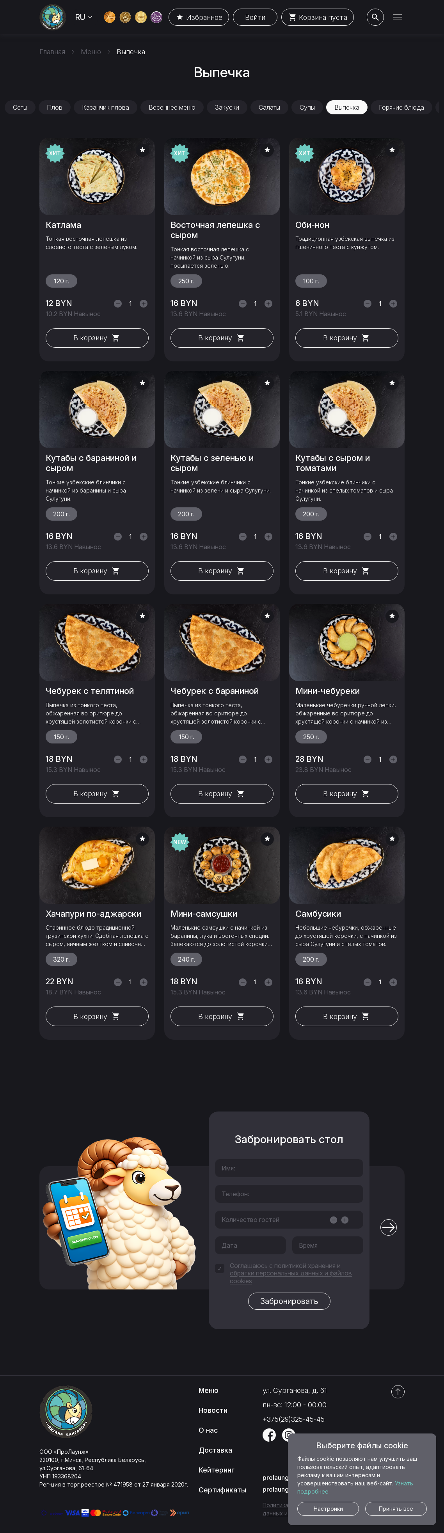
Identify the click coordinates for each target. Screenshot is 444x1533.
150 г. (61, 737)
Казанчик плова (105, 107)
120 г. (61, 281)
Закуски (227, 107)
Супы (307, 107)
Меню (208, 1390)
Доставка (215, 1450)
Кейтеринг (216, 1470)
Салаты (269, 107)
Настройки (328, 1508)
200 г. (61, 514)
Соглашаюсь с (291, 1273)
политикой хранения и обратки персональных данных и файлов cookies (291, 1273)
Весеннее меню (172, 107)
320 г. (61, 959)
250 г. (186, 281)
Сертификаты (222, 1490)
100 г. (311, 281)
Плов (54, 107)
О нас (208, 1430)
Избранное (198, 17)
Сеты (20, 107)
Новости (213, 1410)
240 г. (186, 959)
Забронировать (289, 1301)
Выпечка (346, 107)
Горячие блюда (401, 107)
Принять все (396, 1508)
